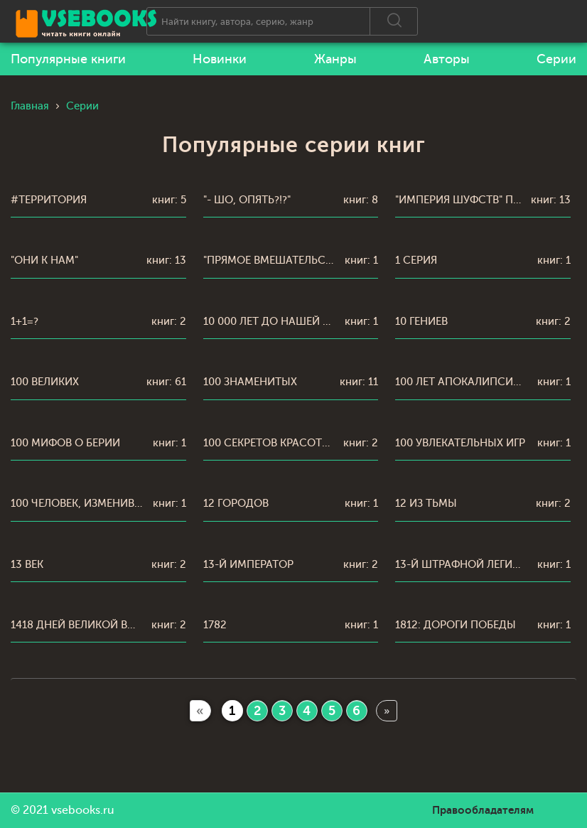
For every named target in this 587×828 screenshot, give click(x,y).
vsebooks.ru (82, 810)
